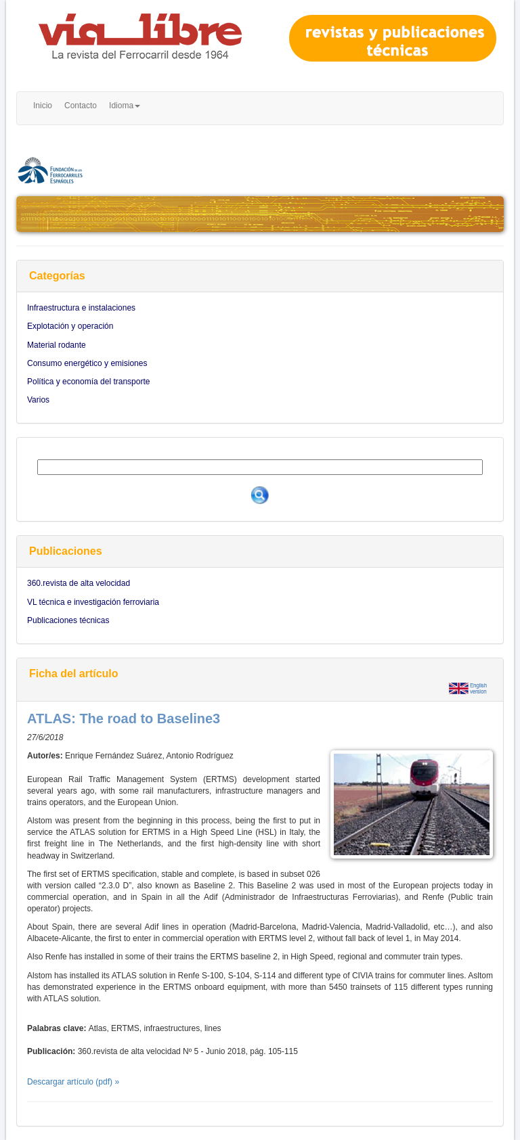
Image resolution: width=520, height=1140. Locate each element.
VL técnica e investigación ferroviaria (93, 602)
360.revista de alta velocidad (78, 583)
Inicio (42, 105)
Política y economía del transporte (88, 381)
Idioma (124, 105)
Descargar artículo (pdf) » (73, 1082)
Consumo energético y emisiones (87, 363)
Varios (38, 400)
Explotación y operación (70, 326)
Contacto (80, 105)
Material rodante (56, 345)
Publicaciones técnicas (68, 620)
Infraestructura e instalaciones (81, 308)
